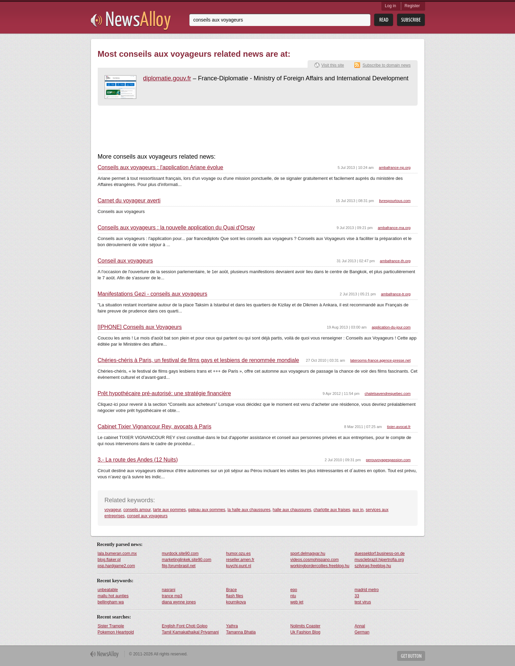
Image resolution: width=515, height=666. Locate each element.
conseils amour (137, 509)
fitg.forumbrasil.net (179, 565)
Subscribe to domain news (387, 65)
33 (357, 596)
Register (412, 5)
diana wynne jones (179, 602)
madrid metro (367, 589)
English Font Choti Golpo (184, 626)
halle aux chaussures (292, 509)
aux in (357, 509)
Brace (231, 589)
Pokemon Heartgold (116, 632)
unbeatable (108, 589)
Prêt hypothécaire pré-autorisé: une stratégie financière (164, 393)
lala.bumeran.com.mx (117, 553)
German (362, 632)
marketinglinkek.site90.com (187, 559)
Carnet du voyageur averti (129, 200)
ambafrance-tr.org (396, 294)
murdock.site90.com (180, 553)
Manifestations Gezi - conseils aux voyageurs (152, 294)
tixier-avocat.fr (398, 427)
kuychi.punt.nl (238, 565)
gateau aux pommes (206, 509)
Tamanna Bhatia (241, 632)
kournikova (236, 602)
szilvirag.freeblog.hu (373, 565)
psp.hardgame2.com (116, 565)
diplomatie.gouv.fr (167, 78)
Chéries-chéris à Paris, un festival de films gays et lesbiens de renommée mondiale (198, 360)
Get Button (411, 656)
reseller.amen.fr (240, 559)
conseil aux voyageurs (147, 516)
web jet (296, 602)
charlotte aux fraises (331, 509)
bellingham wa (111, 602)
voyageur (113, 509)
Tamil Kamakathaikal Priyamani (190, 632)
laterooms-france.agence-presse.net (380, 360)
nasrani (168, 589)
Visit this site (332, 65)
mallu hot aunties (113, 596)
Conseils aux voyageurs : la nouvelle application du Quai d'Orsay (176, 227)
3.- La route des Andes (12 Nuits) (138, 460)
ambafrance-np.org (395, 167)
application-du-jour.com (391, 327)
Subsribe (411, 20)
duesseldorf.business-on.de (380, 553)
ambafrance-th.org (395, 261)
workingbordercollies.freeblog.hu (320, 565)
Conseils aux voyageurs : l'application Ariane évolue (160, 167)
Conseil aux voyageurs (125, 261)
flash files (234, 596)
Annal (360, 626)
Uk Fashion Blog (305, 632)
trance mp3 (172, 596)
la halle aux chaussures (249, 509)
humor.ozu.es (238, 553)
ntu (293, 596)
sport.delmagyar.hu (307, 553)
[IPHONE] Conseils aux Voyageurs (140, 327)
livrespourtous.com (394, 201)
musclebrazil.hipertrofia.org (379, 559)
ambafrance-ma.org (394, 228)
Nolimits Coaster (305, 626)
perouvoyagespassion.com (388, 460)
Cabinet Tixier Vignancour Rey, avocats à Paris (155, 426)
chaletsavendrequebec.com (388, 393)
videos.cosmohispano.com (314, 559)
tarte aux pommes (169, 509)
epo (293, 589)
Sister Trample (111, 626)
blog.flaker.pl (109, 559)
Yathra (232, 626)
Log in (390, 5)
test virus (363, 602)
